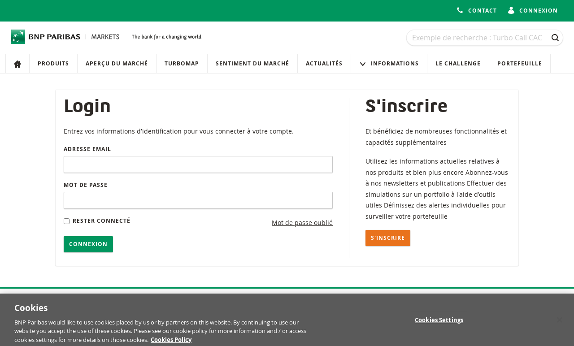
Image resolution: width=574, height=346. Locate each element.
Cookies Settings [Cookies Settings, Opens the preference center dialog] (439, 323)
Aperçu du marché (117, 63)
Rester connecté (97, 221)
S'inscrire (388, 238)
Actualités (324, 63)
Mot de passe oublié (302, 222)
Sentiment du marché (252, 63)
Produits (53, 63)
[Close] (560, 322)
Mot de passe (86, 185)
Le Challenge (458, 63)
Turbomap (182, 63)
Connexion (88, 244)
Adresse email (87, 149)
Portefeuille (519, 63)
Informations (389, 63)
